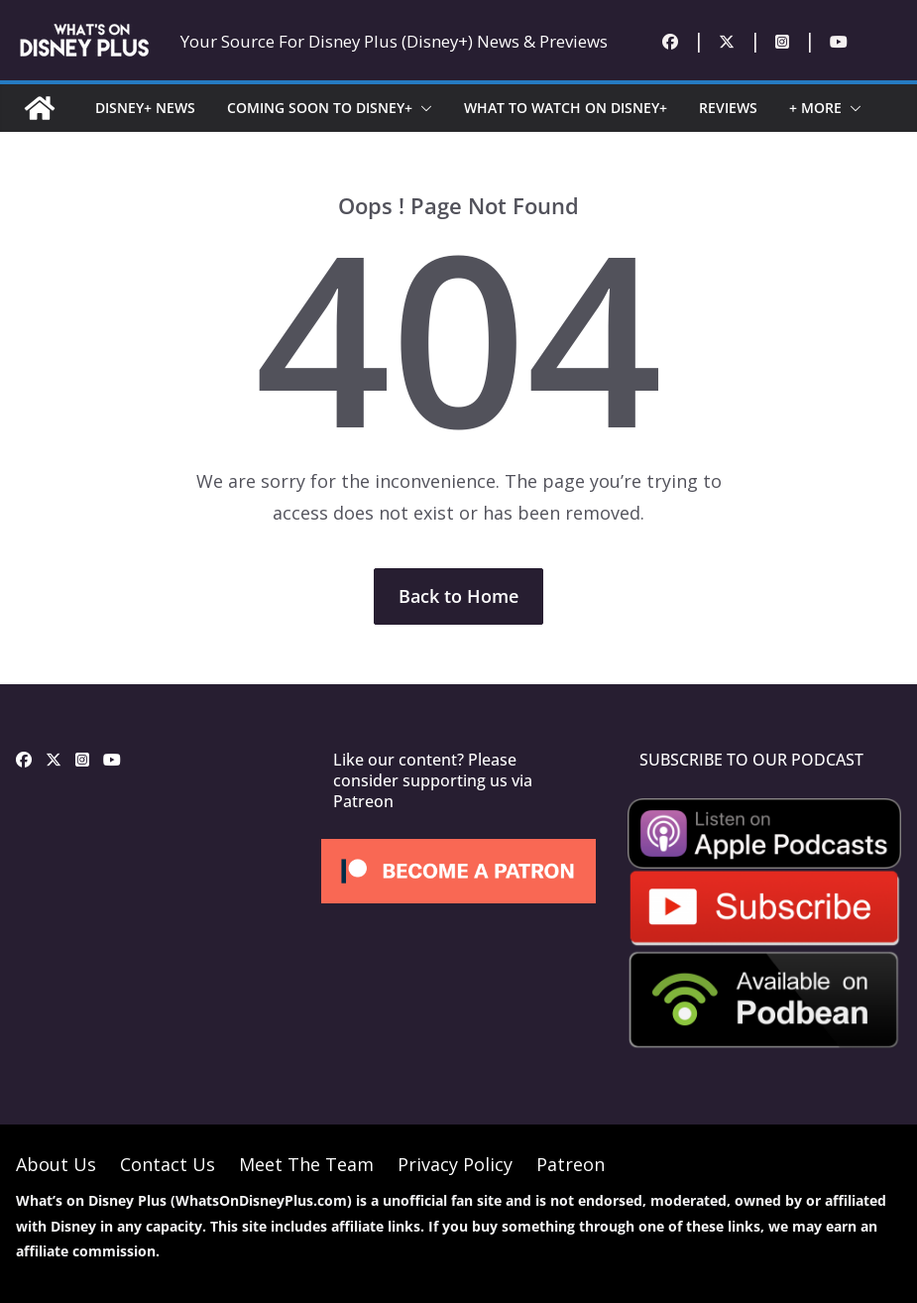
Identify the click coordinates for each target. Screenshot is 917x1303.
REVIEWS (728, 107)
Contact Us (167, 1164)
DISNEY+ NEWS (145, 107)
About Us (56, 1164)
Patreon (570, 1164)
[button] (422, 108)
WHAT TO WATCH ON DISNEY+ (565, 107)
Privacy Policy (455, 1164)
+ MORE (815, 107)
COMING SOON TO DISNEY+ (319, 107)
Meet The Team (306, 1164)
